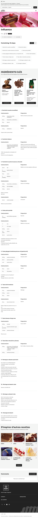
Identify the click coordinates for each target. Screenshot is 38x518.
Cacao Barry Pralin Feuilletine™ (10, 117)
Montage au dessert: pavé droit (9, 60)
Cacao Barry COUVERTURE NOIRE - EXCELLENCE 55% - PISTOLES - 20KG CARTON (12, 146)
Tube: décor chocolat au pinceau (23, 56)
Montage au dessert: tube (8, 63)
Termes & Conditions (4, 516)
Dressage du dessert (22, 63)
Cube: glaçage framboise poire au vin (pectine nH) (13, 53)
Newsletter (23, 496)
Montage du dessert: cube (25, 60)
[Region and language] (17, 7)
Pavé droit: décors (22, 47)
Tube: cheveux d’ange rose (8, 56)
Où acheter (4, 499)
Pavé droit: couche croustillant (9, 47)
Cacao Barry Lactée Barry (12, 119)
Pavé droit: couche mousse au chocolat (11, 50)
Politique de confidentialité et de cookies (16, 516)
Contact (3, 496)
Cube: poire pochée (27, 50)
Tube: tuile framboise (31, 53)
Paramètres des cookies (27, 516)
